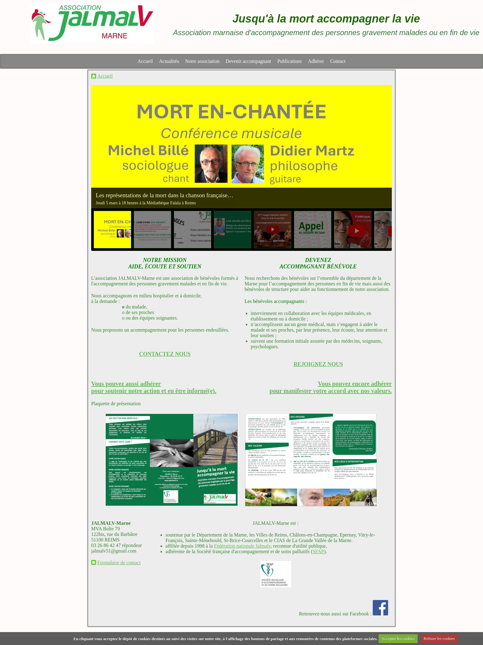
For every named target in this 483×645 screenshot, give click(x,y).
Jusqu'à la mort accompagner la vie (326, 18)
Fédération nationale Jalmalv (242, 546)
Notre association (202, 61)
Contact (338, 61)
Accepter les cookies (398, 638)
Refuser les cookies (439, 638)
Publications (289, 61)
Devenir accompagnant (248, 61)
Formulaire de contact (118, 562)
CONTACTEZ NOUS (164, 354)
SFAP (318, 551)
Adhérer (316, 61)
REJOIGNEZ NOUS (318, 364)
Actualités (169, 61)
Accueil (145, 61)
